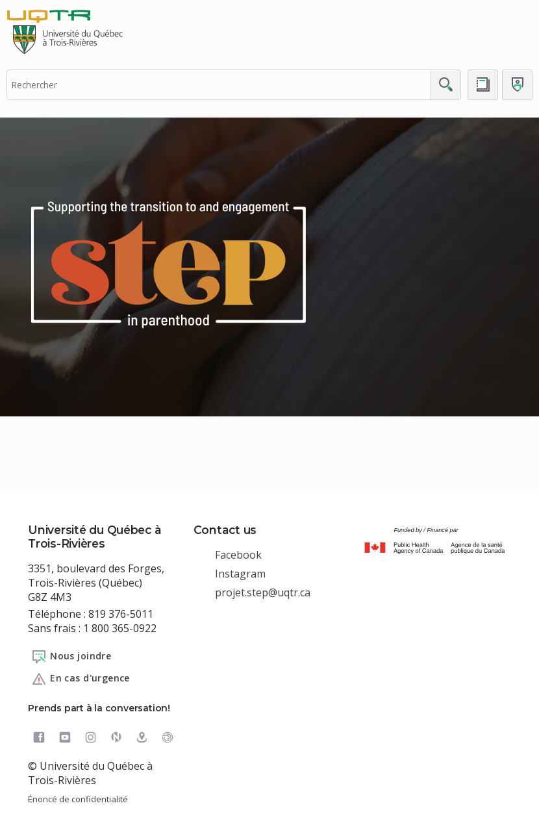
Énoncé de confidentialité (78, 799)
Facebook (238, 555)
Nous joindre (71, 657)
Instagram (240, 573)
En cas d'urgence (80, 679)
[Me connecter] (517, 85)
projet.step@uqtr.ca (262, 592)
